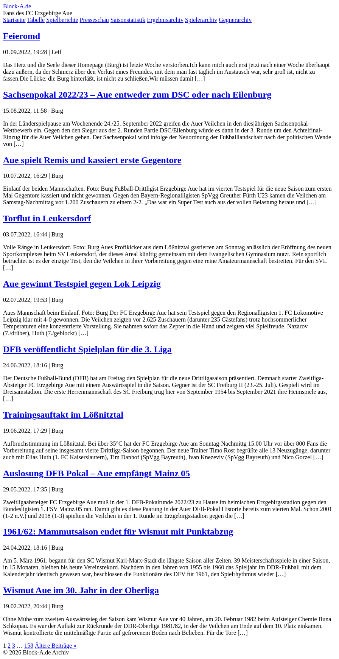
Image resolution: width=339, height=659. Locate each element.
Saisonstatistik (127, 20)
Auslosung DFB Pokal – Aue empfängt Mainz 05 (96, 473)
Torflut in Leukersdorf (47, 218)
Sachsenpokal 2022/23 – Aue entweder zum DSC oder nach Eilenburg (137, 94)
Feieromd (21, 36)
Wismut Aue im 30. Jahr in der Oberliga (81, 590)
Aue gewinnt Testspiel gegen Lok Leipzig (82, 284)
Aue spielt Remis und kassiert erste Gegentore (92, 160)
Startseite (14, 20)
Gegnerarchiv (235, 20)
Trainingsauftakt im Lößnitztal (63, 415)
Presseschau (94, 20)
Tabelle (36, 20)
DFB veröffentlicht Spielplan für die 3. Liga (87, 349)
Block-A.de (17, 6)
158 (28, 645)
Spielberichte (62, 20)
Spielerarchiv (201, 20)
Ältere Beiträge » (55, 645)
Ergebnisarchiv (165, 20)
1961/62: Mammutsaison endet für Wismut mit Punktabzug (118, 531)
